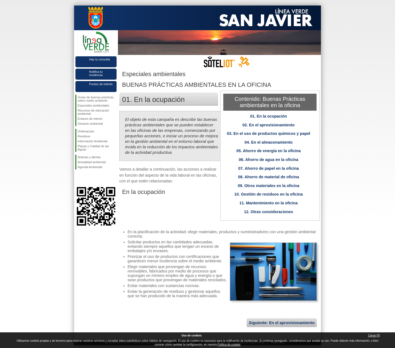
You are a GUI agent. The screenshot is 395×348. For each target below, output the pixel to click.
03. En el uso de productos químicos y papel (268, 133)
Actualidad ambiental (92, 162)
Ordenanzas (86, 131)
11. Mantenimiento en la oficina (268, 203)
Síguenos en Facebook (78, 178)
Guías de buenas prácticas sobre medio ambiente (96, 99)
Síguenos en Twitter (87, 178)
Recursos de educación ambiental (93, 112)
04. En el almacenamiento (268, 142)
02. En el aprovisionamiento (268, 125)
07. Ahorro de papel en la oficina (268, 168)
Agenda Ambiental (90, 167)
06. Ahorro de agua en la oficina (268, 159)
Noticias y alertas (89, 157)
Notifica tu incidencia (96, 73)
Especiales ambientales (93, 105)
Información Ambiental (93, 141)
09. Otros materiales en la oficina (269, 185)
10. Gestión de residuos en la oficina (268, 194)
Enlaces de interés (90, 118)
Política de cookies (229, 344)
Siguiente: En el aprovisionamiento (282, 323)
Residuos (84, 136)
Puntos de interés (101, 84)
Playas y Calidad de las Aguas (93, 147)
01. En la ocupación (268, 116)
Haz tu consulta (99, 59)
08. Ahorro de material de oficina (268, 177)
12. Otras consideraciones (268, 212)
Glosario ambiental (90, 123)
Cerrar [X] (374, 335)
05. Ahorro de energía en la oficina (268, 151)
